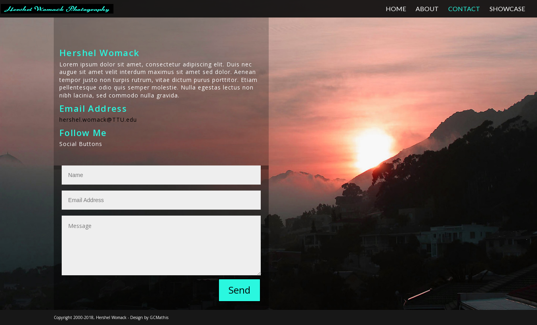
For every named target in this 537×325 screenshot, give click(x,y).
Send (239, 289)
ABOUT (427, 9)
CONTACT (464, 9)
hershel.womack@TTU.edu (98, 119)
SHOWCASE (507, 9)
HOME (396, 9)
